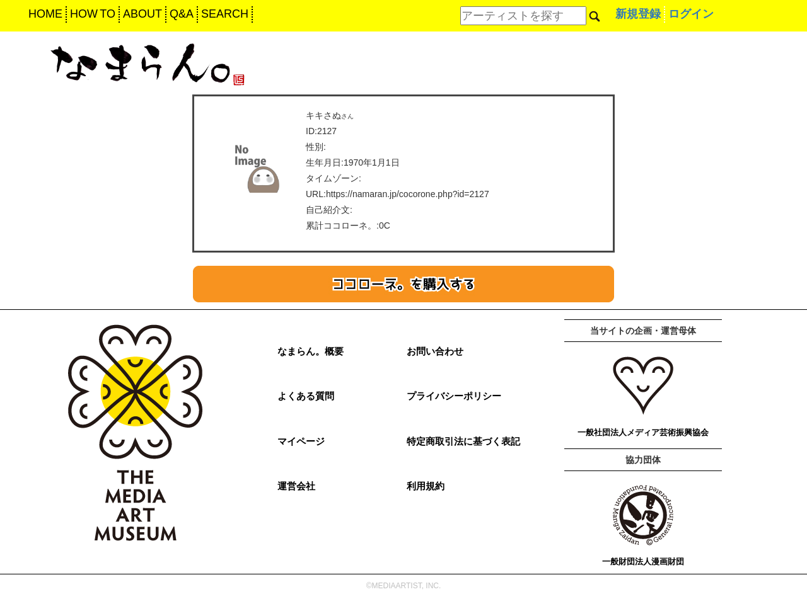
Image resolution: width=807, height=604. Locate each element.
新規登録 (638, 14)
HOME (45, 14)
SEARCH (224, 14)
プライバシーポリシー (454, 395)
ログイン (691, 14)
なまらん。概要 (310, 351)
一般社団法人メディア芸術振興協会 (643, 432)
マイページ (301, 441)
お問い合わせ (435, 351)
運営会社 (296, 486)
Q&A (182, 14)
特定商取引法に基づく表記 (463, 441)
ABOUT (142, 14)
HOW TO (92, 14)
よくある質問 (305, 395)
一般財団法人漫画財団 (643, 561)
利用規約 (425, 486)
